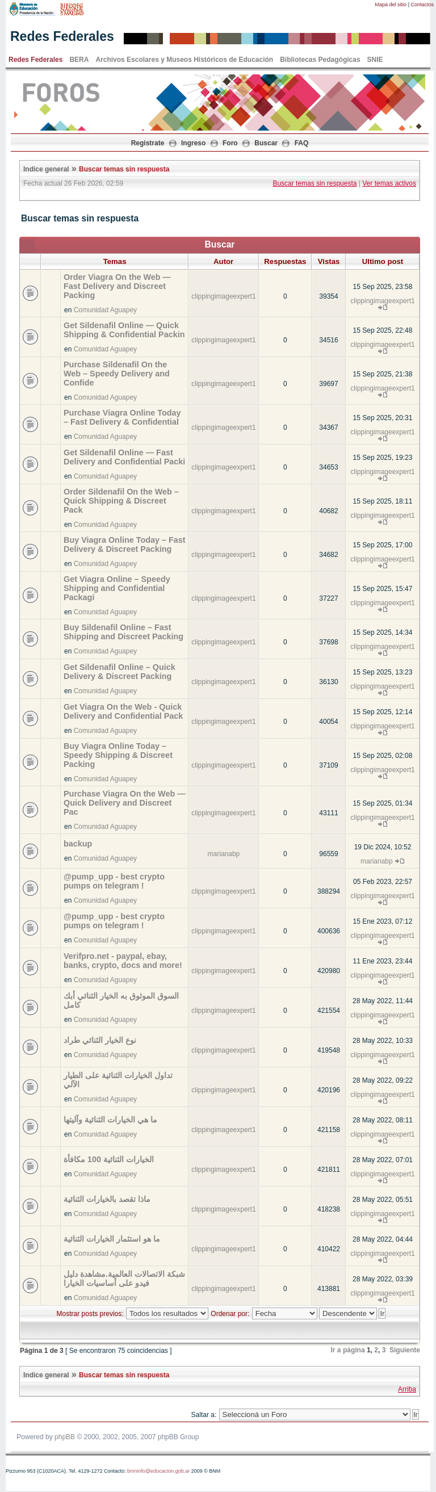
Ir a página (348, 1350)
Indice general (46, 169)
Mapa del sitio (391, 4)
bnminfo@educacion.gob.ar (158, 1471)
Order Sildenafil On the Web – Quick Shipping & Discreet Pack (121, 500)
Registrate (148, 143)
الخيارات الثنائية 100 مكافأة (109, 1159)
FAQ (302, 143)
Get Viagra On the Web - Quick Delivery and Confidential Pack (123, 711)
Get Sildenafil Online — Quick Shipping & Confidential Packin (124, 330)
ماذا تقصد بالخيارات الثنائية (107, 1199)
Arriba (407, 1389)
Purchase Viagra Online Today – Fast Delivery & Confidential (122, 417)
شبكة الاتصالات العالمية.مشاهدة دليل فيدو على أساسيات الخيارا (124, 1278)
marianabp (224, 854)
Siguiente (404, 1350)
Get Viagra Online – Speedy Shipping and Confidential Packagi (117, 588)
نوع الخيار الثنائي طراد (100, 1040)
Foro (230, 143)
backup (78, 843)
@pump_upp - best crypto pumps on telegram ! (114, 881)
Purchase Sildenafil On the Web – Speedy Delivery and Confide (117, 373)
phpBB (64, 1437)
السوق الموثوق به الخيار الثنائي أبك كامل (121, 1000)
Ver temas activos (389, 183)
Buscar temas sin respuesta (124, 169)
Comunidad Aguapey (105, 310)
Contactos (422, 4)
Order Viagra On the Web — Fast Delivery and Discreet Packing (117, 286)
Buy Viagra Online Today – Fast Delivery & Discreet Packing (125, 544)
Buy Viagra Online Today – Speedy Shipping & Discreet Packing (118, 755)
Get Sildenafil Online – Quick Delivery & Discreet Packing (119, 672)
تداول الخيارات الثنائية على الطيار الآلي (118, 1080)
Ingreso (193, 143)
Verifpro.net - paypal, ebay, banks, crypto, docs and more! (123, 961)
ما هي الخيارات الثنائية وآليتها (110, 1119)
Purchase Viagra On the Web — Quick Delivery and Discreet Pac (125, 802)
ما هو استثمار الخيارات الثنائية (112, 1238)
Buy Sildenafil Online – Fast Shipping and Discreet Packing (123, 632)
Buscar (266, 143)
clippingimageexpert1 (223, 296)
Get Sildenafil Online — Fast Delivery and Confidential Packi (124, 457)
